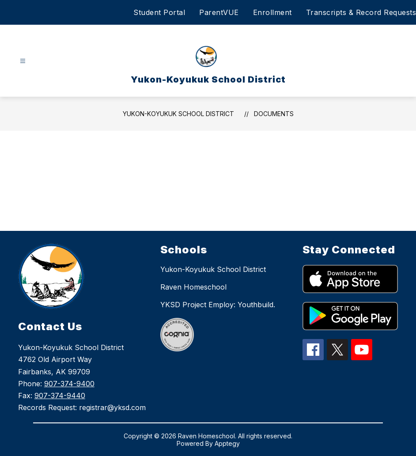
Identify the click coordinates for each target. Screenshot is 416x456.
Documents (274, 113)
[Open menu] (23, 61)
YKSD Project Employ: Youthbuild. (217, 304)
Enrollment (272, 12)
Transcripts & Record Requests (361, 12)
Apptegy (227, 443)
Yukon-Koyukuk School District (178, 113)
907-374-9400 (69, 383)
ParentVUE (219, 12)
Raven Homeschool (193, 287)
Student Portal (159, 12)
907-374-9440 (59, 395)
